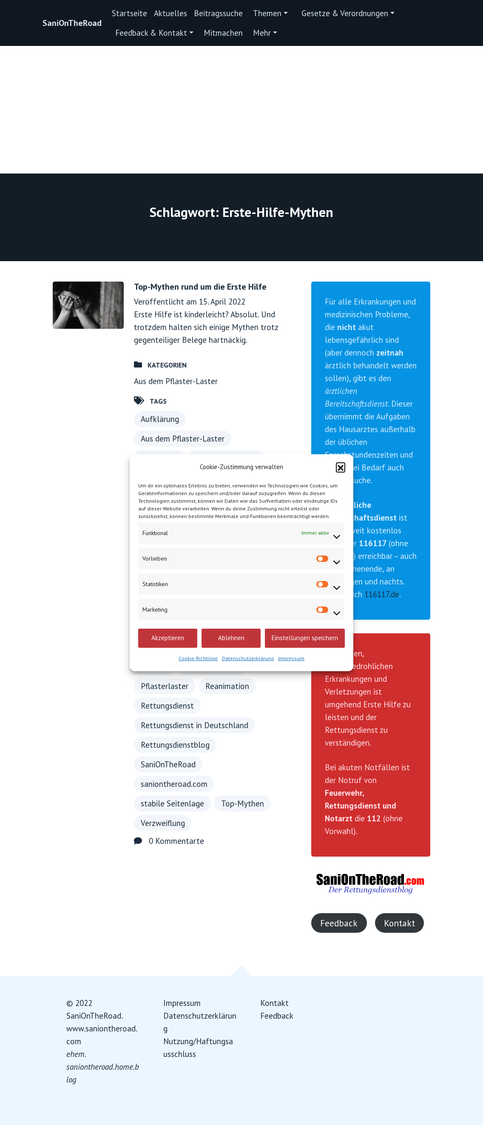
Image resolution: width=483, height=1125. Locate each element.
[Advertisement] (241, 109)
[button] (340, 467)
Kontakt (399, 923)
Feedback (339, 923)
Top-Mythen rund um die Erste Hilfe (200, 286)
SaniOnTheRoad (72, 22)
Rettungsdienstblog (175, 745)
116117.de (381, 594)
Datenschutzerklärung (248, 658)
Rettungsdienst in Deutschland (194, 725)
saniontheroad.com (174, 784)
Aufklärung (160, 419)
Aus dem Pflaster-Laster (176, 381)
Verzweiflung (163, 823)
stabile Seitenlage (172, 803)
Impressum (291, 658)
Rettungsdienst (167, 706)
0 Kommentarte (176, 841)
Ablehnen (231, 638)
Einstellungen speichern (305, 638)
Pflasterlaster (164, 686)
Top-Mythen (242, 803)
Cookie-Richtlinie (198, 658)
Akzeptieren (167, 638)
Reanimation (227, 686)
